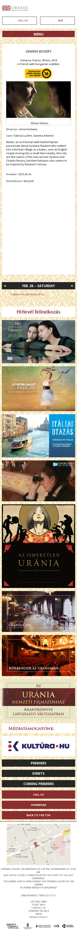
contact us (38, 907)
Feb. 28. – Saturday (38, 286)
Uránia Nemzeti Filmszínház (27, 294)
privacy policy (38, 917)
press (38, 913)
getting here (38, 901)
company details (38, 910)
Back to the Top (38, 815)
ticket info (38, 904)
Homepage (38, 805)
